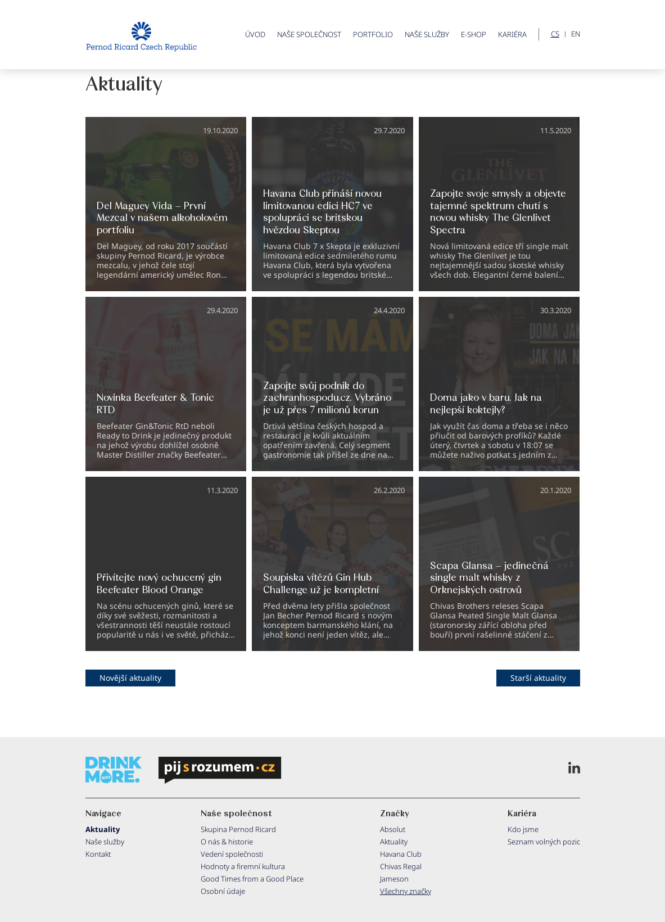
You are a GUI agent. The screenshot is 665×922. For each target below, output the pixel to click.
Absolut (392, 829)
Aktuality (102, 829)
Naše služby (427, 34)
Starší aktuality (538, 677)
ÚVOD (255, 34)
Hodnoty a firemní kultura (243, 866)
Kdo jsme (523, 829)
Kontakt (98, 854)
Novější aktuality (130, 677)
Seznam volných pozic (544, 842)
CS (555, 34)
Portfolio (373, 34)
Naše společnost (309, 34)
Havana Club (401, 854)
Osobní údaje (223, 891)
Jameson (394, 879)
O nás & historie (227, 842)
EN (575, 34)
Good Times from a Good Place (252, 879)
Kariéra (512, 34)
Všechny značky (405, 891)
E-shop (473, 34)
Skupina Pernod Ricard (238, 829)
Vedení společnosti (232, 854)
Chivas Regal (401, 866)
